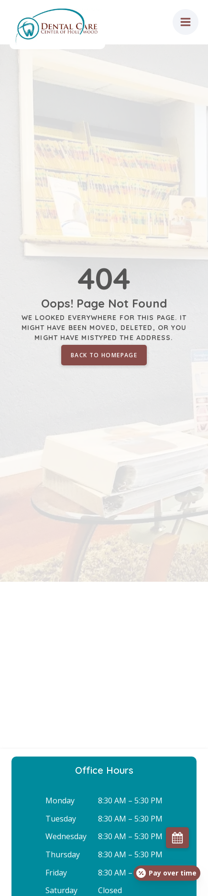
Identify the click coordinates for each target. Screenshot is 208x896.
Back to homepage (104, 355)
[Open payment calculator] (166, 873)
